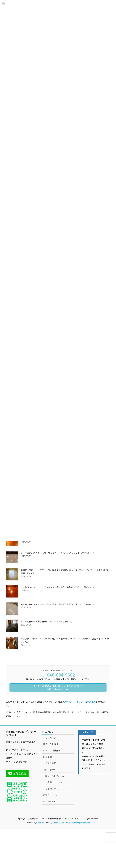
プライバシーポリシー (74, 701)
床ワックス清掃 (50, 744)
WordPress (40, 822)
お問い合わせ (49, 769)
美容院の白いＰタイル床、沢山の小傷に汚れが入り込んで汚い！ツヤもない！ (57, 604)
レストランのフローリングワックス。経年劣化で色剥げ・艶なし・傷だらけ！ (58, 587)
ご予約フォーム (52, 788)
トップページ (49, 737)
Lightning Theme (57, 822)
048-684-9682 (49, 801)
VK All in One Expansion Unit (78, 822)
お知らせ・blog (50, 794)
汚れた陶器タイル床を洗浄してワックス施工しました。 (47, 621)
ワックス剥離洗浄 (51, 750)
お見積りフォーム (53, 782)
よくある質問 (49, 763)
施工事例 (47, 756)
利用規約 (91, 701)
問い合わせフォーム (54, 775)
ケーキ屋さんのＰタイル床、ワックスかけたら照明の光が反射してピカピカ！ (57, 552)
